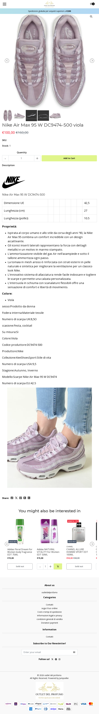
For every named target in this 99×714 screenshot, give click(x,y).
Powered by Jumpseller (58, 678)
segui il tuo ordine (49, 608)
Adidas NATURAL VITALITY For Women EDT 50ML (48, 552)
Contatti (49, 604)
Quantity (22, 152)
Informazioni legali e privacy (49, 615)
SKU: (4, 140)
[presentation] (7, 61)
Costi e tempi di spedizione (49, 612)
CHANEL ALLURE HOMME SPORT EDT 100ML (77, 552)
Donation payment (49, 622)
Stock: (5, 145)
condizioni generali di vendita (50, 619)
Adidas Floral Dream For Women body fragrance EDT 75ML (19, 552)
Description (8, 165)
